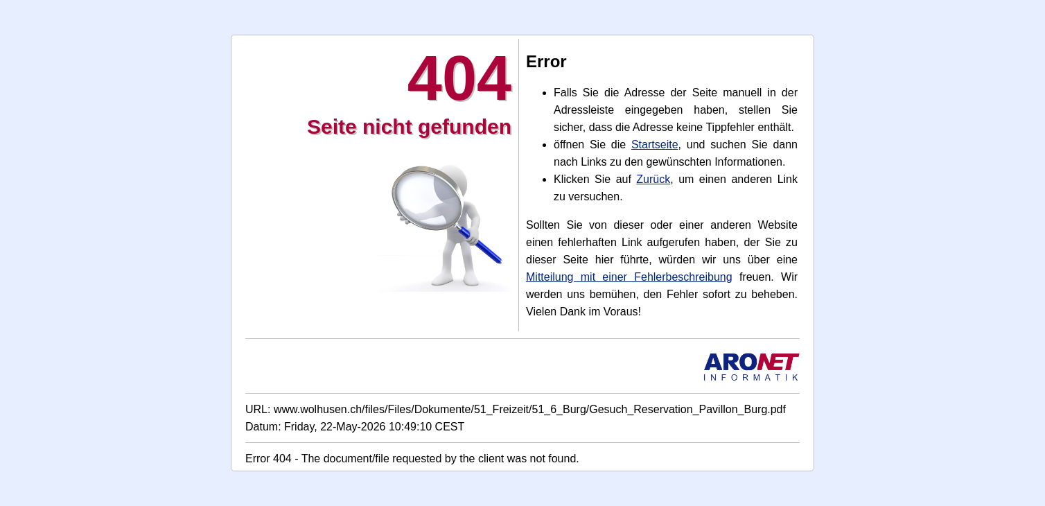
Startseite (654, 144)
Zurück (653, 179)
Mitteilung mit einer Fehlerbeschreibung (629, 277)
